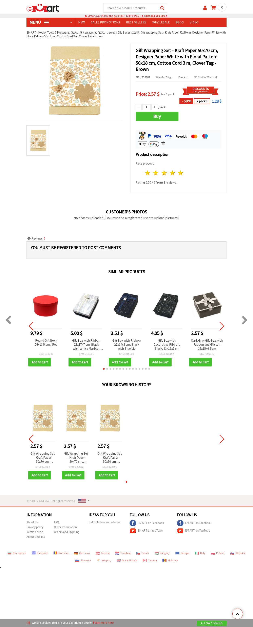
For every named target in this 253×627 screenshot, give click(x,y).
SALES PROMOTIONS (105, 22)
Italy (200, 553)
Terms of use (34, 532)
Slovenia (83, 560)
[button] (104, 369)
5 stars (181, 173)
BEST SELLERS (136, 22)
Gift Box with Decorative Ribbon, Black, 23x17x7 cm (167, 345)
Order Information (65, 527)
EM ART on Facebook (147, 523)
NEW (81, 22)
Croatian (123, 553)
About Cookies (35, 537)
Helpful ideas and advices (104, 522)
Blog (180, 22)
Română (60, 553)
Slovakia (238, 553)
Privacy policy (34, 527)
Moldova (170, 560)
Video (194, 22)
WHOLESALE (161, 22)
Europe (182, 553)
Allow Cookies (211, 623)
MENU (39, 22)
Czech (142, 553)
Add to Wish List (205, 77)
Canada (150, 560)
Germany (82, 553)
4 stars (172, 173)
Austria (103, 553)
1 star (148, 173)
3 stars (164, 173)
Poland (218, 553)
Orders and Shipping (66, 532)
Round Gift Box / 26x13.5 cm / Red (46, 343)
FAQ (56, 522)
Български (16, 553)
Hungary (162, 553)
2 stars (156, 173)
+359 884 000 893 (154, 16)
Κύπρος (103, 560)
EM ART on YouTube (146, 531)
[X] (28, 623)
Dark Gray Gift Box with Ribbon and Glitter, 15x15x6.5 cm (207, 345)
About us (32, 522)
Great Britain (127, 560)
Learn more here (103, 623)
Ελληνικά (40, 553)
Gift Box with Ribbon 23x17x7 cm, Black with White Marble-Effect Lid (86, 345)
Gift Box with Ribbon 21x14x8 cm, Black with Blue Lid (126, 345)
